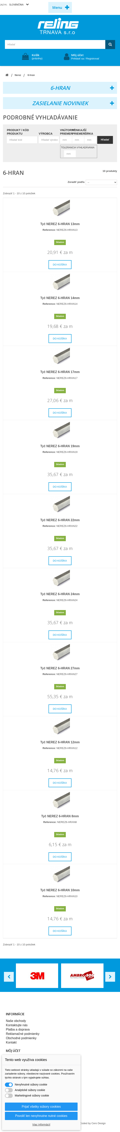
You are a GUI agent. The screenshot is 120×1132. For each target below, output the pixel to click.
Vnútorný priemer (67, 132)
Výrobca (45, 133)
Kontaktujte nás (16, 1025)
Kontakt (11, 1042)
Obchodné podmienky (21, 1038)
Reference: (49, 229)
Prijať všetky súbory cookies (41, 1106)
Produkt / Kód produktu (18, 132)
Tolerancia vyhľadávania (77, 147)
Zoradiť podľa (76, 182)
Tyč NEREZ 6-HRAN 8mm (60, 816)
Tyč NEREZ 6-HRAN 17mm (60, 372)
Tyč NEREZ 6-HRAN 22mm (60, 520)
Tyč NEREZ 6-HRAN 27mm (60, 668)
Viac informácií (41, 1124)
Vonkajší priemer (79, 132)
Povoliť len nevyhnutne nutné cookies (41, 1115)
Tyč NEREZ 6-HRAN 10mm (60, 890)
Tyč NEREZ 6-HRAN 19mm (60, 446)
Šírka (88, 133)
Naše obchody (16, 1021)
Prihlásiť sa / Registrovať (85, 58)
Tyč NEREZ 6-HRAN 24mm (60, 594)
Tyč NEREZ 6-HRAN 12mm (60, 742)
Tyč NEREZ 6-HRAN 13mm (60, 224)
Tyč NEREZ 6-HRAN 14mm (60, 298)
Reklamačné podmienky (22, 1033)
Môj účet (77, 55)
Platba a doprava (18, 1029)
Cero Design (99, 1123)
